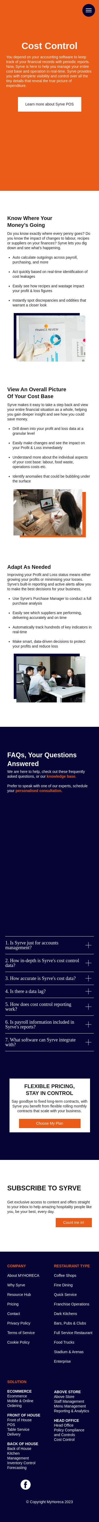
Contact (13, 1314)
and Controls (64, 1435)
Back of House (19, 1448)
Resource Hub (19, 1294)
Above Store (64, 1397)
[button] (49, 104)
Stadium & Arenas (69, 1352)
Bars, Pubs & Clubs (70, 1323)
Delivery (14, 1434)
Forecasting (17, 1468)
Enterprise (62, 1361)
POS (11, 1425)
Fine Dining (63, 1285)
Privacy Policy (18, 1323)
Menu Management (70, 1406)
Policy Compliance (69, 1430)
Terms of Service (21, 1333)
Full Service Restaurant (73, 1333)
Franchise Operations (71, 1304)
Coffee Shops (65, 1275)
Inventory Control (21, 1463)
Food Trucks (64, 1342)
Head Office (64, 1425)
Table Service (18, 1429)
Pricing (13, 1304)
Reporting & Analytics (71, 1411)
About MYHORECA (23, 1275)
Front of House (19, 1420)
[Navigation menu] (89, 10)
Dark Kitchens (65, 1314)
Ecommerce (17, 1396)
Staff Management (69, 1401)
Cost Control (64, 1439)
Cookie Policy (18, 1342)
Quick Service (65, 1294)
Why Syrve (16, 1285)
